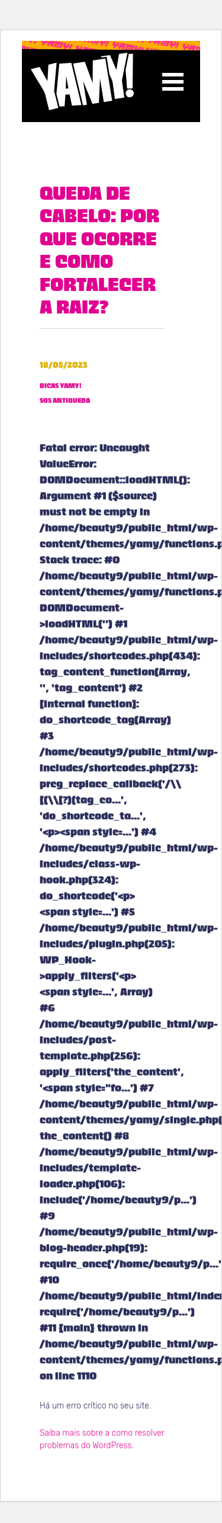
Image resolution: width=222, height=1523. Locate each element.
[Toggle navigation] (173, 82)
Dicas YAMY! (60, 389)
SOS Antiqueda (65, 403)
